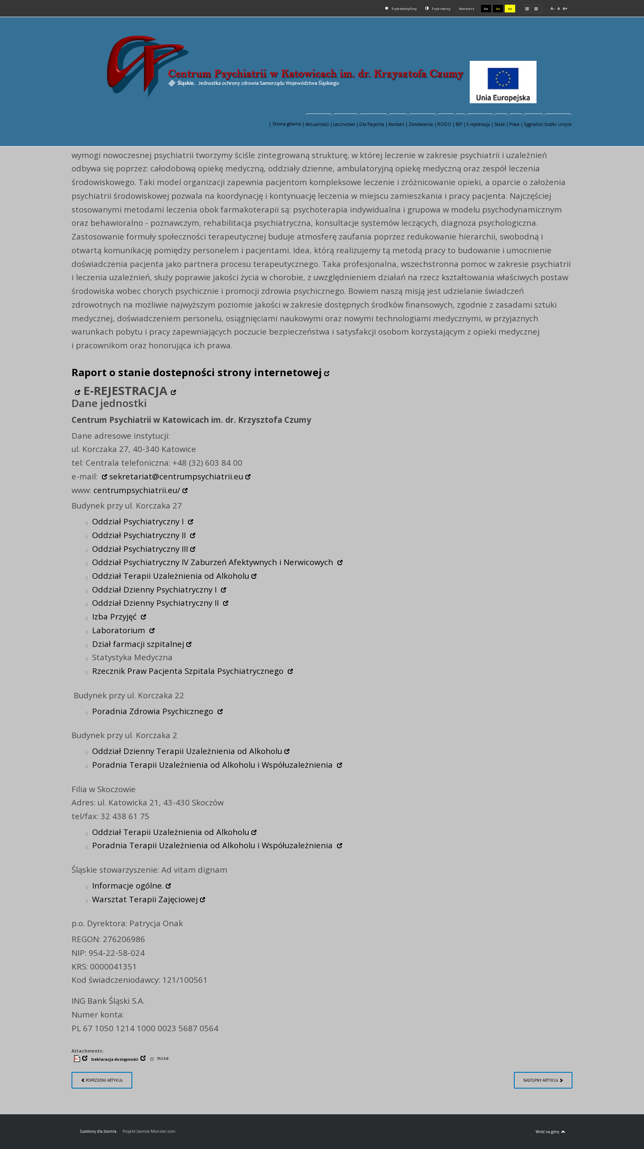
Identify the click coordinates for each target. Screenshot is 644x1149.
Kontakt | (398, 124)
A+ (565, 8)
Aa (486, 8)
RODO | (446, 124)
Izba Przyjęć (115, 616)
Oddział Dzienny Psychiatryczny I (155, 589)
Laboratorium (119, 630)
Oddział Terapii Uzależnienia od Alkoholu (170, 575)
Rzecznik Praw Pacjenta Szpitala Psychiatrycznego (189, 670)
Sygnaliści (533, 124)
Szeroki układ (536, 8)
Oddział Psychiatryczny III (140, 548)
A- (553, 8)
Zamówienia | (422, 124)
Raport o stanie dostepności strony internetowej (197, 372)
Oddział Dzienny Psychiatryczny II (156, 602)
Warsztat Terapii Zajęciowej (145, 899)
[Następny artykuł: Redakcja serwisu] (543, 1080)
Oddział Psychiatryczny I (139, 521)
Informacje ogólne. (128, 885)
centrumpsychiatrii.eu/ (136, 490)
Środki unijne (558, 124)
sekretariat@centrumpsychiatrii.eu (176, 476)
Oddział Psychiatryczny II (140, 535)
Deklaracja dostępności (114, 1059)
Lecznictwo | (345, 124)
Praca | (516, 124)
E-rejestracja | (479, 124)
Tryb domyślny (401, 8)
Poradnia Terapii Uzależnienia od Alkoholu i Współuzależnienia (213, 764)
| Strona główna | (286, 124)
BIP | (460, 124)
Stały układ (527, 8)
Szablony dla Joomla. (98, 1131)
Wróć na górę (550, 1132)
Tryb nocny (437, 8)
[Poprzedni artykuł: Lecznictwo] (102, 1080)
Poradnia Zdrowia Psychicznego (153, 711)
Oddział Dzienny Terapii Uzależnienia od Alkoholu (187, 750)
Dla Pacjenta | (373, 124)
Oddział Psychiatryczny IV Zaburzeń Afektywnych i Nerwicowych (213, 562)
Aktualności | (318, 124)
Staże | (501, 124)
